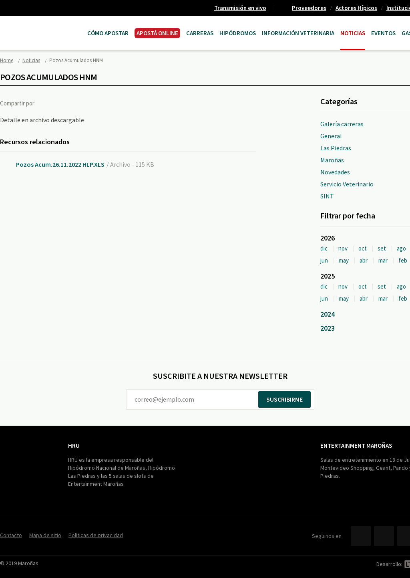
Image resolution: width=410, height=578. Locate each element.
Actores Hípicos (356, 8)
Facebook (49, 103)
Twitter (65, 103)
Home (6, 60)
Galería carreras (342, 124)
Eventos (383, 33)
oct (362, 248)
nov (343, 248)
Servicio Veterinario (347, 184)
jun (324, 260)
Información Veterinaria (298, 33)
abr (364, 260)
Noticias (352, 33)
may (344, 260)
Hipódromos (237, 33)
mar (383, 260)
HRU (74, 445)
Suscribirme (284, 399)
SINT (327, 196)
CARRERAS (199, 33)
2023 (327, 328)
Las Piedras (335, 148)
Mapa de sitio (45, 535)
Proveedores (309, 8)
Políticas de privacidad (95, 535)
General (331, 136)
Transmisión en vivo (240, 8)
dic (324, 248)
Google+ (82, 103)
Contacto (11, 535)
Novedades (335, 172)
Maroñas (332, 160)
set (382, 248)
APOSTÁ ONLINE (157, 33)
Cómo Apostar (108, 33)
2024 (327, 314)
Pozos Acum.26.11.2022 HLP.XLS (60, 164)
